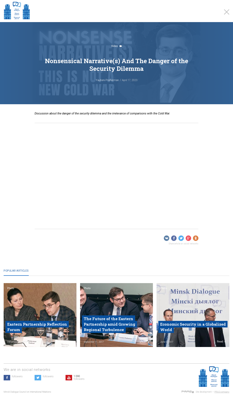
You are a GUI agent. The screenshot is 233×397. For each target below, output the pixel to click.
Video (116, 46)
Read (68, 341)
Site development (204, 392)
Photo (10, 288)
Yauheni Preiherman (107, 80)
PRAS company (221, 392)
